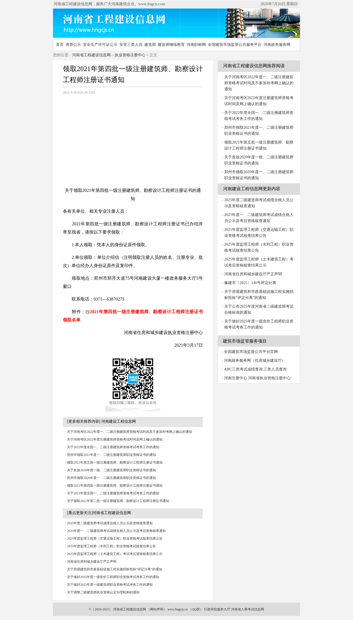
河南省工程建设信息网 (91, 55)
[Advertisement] (133, 138)
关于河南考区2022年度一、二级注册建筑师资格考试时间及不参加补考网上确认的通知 (129, 432)
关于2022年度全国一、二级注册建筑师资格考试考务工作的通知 (113, 447)
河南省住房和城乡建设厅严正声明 (91, 561)
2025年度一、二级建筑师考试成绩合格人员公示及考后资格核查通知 (116, 531)
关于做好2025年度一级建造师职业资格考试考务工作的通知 (110, 585)
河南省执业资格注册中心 (269, 378)
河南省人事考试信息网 (247, 609)
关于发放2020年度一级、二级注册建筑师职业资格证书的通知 (111, 470)
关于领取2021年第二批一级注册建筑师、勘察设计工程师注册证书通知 (118, 501)
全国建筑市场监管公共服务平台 (235, 45)
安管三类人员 (130, 45)
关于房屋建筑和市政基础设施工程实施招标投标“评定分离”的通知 (114, 569)
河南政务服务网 (277, 45)
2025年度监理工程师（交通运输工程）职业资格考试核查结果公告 (115, 538)
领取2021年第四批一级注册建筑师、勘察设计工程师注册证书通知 (115, 485)
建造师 (150, 45)
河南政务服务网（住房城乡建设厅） (254, 360)
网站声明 (156, 609)
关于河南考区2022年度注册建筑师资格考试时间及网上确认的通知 (115, 439)
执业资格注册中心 (130, 55)
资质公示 (73, 45)
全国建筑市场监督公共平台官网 (251, 352)
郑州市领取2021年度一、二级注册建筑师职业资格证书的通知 (111, 455)
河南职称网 (196, 45)
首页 (60, 45)
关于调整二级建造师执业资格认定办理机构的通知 (103, 592)
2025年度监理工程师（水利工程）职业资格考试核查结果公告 (111, 546)
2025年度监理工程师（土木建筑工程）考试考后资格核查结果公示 (115, 554)
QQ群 (196, 609)
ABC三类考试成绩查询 (243, 369)
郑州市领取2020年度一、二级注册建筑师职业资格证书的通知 (111, 478)
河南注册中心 (235, 378)
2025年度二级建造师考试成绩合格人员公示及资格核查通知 (110, 523)
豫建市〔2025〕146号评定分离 (250, 283)
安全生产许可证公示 (100, 45)
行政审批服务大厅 (217, 609)
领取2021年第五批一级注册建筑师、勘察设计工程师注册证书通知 (115, 462)
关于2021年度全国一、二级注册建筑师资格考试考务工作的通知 (113, 493)
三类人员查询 (275, 369)
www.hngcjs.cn (177, 609)
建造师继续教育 (171, 45)
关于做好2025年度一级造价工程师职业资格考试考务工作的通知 (113, 577)
